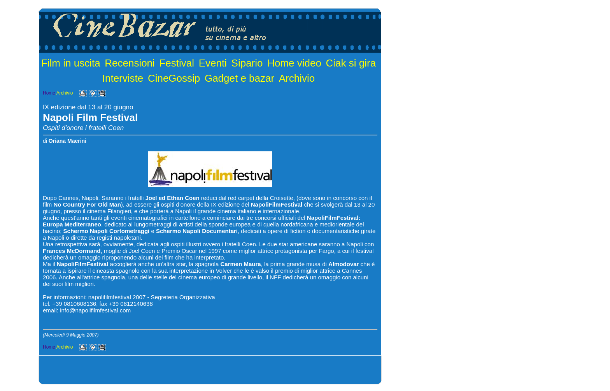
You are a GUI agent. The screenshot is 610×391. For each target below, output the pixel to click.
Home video (294, 63)
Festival (176, 63)
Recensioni (130, 63)
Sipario (247, 63)
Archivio (297, 78)
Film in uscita (70, 63)
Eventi (213, 63)
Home (49, 93)
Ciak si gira (351, 63)
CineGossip (174, 78)
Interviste (123, 78)
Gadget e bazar (239, 78)
